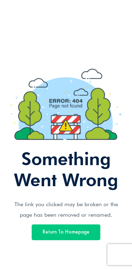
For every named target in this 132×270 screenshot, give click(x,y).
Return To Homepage (66, 232)
